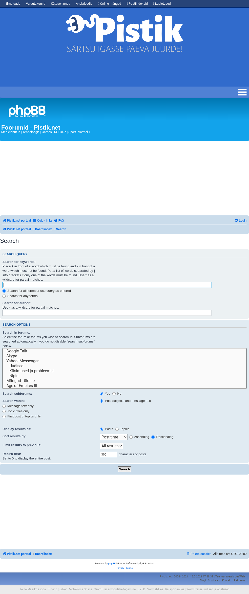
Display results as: (16, 429)
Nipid (124, 375)
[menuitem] (59, 220)
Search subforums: (17, 393)
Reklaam (239, 580)
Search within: (13, 401)
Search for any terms (20, 296)
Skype (124, 356)
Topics (122, 429)
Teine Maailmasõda (33, 589)
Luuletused (162, 3)
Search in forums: (16, 332)
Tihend (52, 589)
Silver (63, 589)
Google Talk (124, 351)
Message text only (18, 406)
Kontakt (227, 580)
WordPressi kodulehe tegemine (115, 589)
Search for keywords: (19, 262)
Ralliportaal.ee (174, 589)
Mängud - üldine (124, 380)
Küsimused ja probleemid (124, 370)
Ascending (139, 437)
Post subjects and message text (125, 401)
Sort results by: (14, 436)
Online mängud (109, 3)
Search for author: (16, 303)
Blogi (203, 580)
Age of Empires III (124, 385)
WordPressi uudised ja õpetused (208, 589)
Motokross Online (80, 589)
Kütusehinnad (60, 3)
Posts (106, 429)
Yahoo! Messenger (124, 361)
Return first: (11, 454)
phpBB (112, 563)
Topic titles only (15, 411)
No (117, 393)
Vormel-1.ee (155, 589)
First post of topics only (21, 416)
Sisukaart (214, 580)
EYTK (141, 589)
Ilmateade (13, 3)
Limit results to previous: (22, 445)
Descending (162, 437)
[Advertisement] (90, 72)
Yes (105, 393)
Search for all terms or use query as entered (36, 291)
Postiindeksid (137, 3)
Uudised (124, 366)
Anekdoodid (84, 3)
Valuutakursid (35, 3)
